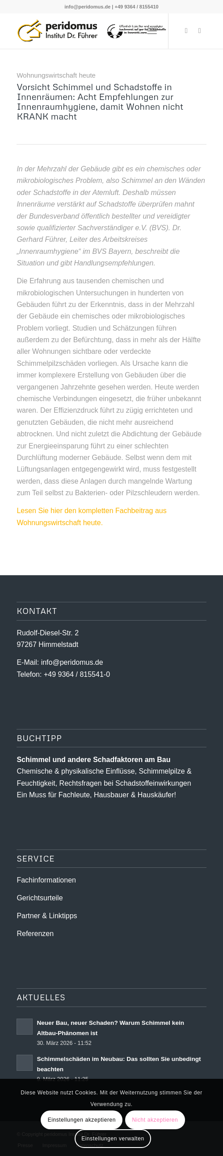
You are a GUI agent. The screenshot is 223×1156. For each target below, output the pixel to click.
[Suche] (132, 31)
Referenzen (35, 933)
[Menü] (152, 30)
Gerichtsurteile (40, 898)
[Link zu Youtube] (199, 30)
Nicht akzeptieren (155, 1120)
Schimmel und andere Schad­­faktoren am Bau (93, 759)
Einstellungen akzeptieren (82, 1120)
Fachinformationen (46, 880)
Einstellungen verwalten (112, 1138)
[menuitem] (132, 31)
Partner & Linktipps (47, 916)
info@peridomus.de (87, 6)
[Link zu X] (186, 30)
